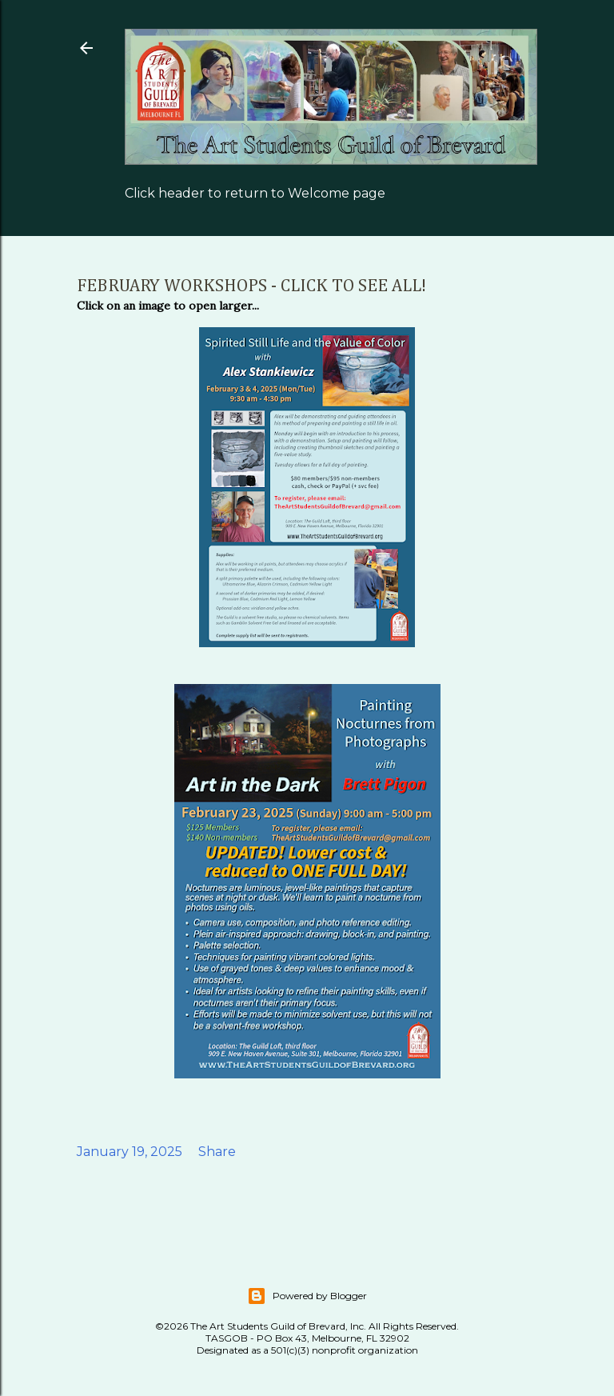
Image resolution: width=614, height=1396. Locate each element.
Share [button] (217, 1151)
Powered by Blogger (307, 1296)
